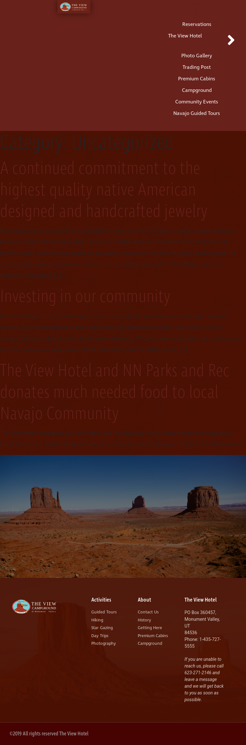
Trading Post (197, 67)
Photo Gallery (196, 55)
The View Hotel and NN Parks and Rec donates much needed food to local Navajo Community (114, 392)
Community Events (196, 101)
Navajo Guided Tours (196, 113)
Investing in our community (85, 297)
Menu (196, 4)
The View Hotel (185, 35)
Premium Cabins (196, 78)
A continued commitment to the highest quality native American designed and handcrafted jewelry (104, 190)
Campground (197, 90)
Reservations (196, 24)
